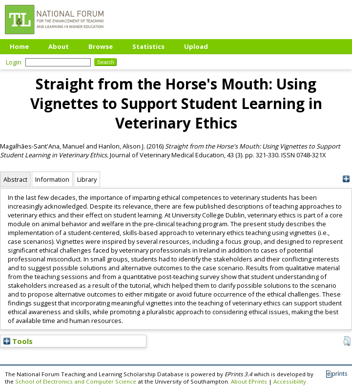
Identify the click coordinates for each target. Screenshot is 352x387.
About (58, 46)
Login (13, 62)
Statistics (148, 46)
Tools (18, 341)
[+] (346, 179)
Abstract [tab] (15, 179)
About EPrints (249, 381)
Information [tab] (52, 179)
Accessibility (289, 381)
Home (19, 46)
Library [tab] (87, 179)
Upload (196, 46)
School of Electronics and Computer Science (75, 381)
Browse (100, 46)
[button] (347, 341)
